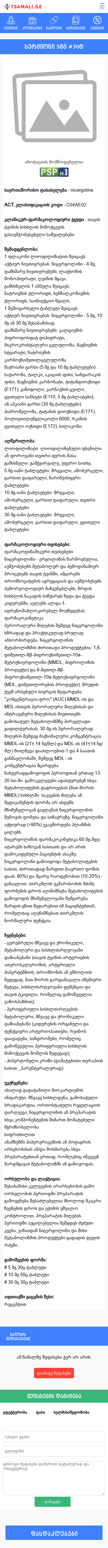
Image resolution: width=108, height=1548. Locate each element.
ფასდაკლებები (54, 1534)
